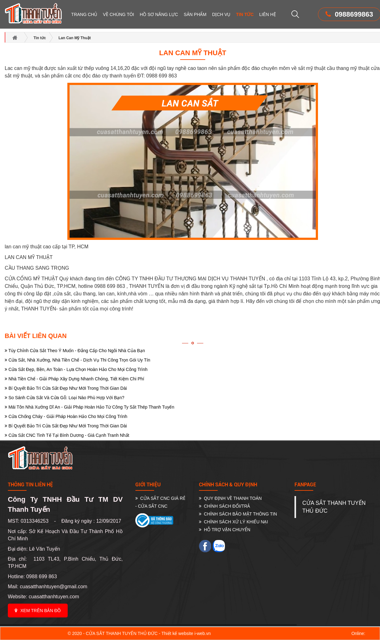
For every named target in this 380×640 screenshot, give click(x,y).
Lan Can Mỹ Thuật (192, 53)
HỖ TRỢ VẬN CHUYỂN (224, 529)
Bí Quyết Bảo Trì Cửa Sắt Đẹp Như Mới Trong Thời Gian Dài (66, 388)
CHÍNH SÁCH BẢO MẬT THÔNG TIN (238, 513)
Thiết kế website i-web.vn (186, 633)
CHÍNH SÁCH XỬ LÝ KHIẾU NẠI (233, 521)
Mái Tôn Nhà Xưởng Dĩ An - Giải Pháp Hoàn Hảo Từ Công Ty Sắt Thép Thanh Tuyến (89, 407)
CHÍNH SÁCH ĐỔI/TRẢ (224, 506)
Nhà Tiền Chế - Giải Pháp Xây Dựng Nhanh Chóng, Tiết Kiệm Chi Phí (74, 378)
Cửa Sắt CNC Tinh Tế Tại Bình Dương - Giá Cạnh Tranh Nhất (67, 435)
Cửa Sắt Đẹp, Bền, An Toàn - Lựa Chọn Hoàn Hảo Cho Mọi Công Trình (76, 369)
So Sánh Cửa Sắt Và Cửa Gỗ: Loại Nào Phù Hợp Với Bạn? (64, 397)
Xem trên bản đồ (38, 610)
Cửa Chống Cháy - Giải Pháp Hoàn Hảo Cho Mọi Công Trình (66, 416)
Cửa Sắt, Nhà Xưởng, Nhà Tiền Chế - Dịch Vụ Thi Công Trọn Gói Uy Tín (77, 359)
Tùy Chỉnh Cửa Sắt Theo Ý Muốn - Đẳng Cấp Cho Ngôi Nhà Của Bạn (75, 350)
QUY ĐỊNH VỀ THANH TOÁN (230, 498)
